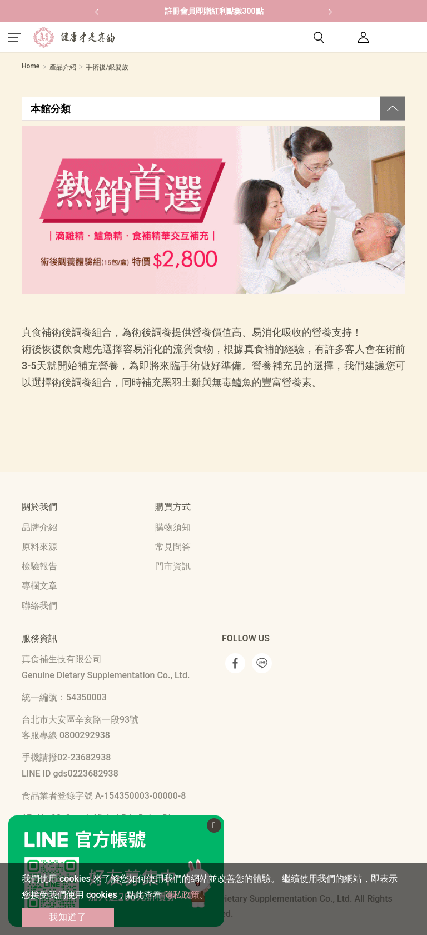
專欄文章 (39, 585)
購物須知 (173, 527)
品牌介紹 (39, 527)
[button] (97, 11)
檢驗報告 (39, 566)
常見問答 (173, 546)
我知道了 (68, 917)
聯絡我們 (39, 605)
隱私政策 (182, 894)
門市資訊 (173, 566)
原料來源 (39, 546)
